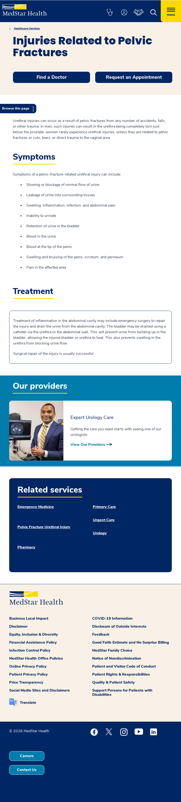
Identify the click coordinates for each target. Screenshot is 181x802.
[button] (109, 12)
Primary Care (104, 507)
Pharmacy (26, 547)
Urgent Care (104, 520)
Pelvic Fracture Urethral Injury (43, 527)
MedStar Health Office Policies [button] (36, 658)
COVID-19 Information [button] (112, 618)
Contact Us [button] (27, 769)
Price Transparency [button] (26, 682)
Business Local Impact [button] (28, 618)
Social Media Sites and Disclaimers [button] (39, 690)
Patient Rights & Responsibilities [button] (121, 674)
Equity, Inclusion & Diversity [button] (33, 634)
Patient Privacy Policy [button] (28, 674)
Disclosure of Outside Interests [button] (119, 626)
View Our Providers (87, 444)
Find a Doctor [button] (52, 77)
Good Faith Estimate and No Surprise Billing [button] (130, 642)
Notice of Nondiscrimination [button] (116, 658)
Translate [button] (28, 702)
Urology (100, 533)
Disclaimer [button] (18, 626)
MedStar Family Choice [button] (112, 650)
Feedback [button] (100, 634)
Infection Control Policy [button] (29, 650)
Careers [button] (27, 756)
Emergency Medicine (35, 507)
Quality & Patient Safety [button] (113, 682)
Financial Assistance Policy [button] (33, 642)
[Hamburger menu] (171, 11)
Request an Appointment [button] (134, 77)
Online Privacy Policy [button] (28, 666)
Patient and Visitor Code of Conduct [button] (124, 666)
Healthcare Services (27, 28)
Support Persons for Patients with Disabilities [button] (122, 692)
